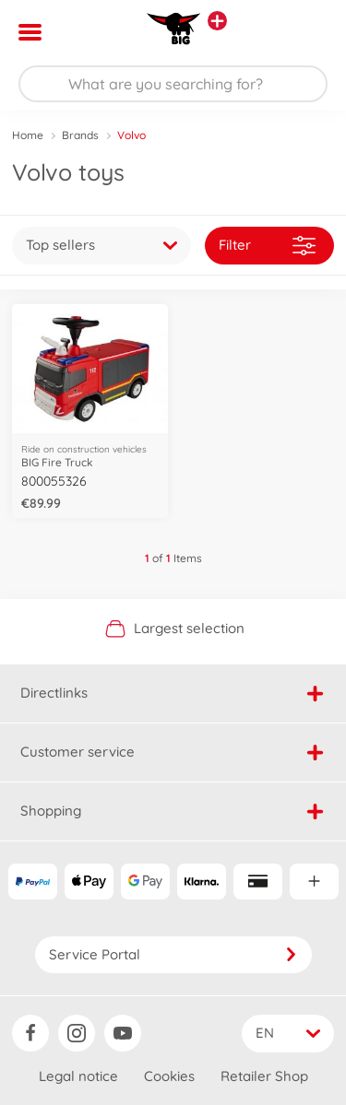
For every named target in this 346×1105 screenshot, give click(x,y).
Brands (80, 135)
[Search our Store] (173, 83)
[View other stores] (217, 20)
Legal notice (78, 1076)
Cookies (169, 1076)
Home (27, 135)
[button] (306, 32)
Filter (267, 245)
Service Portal (173, 954)
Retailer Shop (264, 1076)
